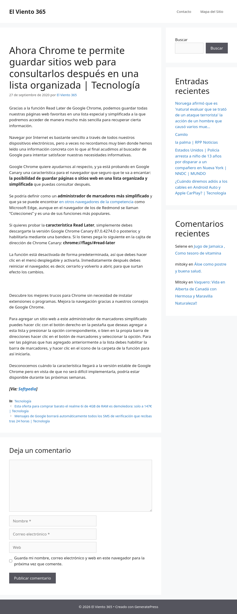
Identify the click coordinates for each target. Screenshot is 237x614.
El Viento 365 (27, 11)
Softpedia (27, 389)
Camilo (181, 134)
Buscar (181, 39)
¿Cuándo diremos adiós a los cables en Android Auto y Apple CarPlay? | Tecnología (201, 187)
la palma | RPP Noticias (196, 142)
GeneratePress (146, 606)
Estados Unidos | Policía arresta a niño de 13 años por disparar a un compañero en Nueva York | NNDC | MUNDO (201, 161)
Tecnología (22, 401)
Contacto (184, 11)
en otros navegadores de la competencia (96, 201)
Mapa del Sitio (211, 11)
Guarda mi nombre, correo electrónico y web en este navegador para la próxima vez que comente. (79, 560)
